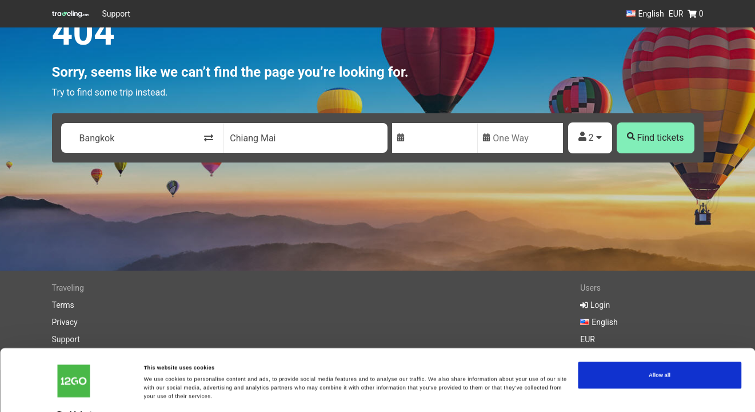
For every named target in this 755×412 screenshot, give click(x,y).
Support (116, 13)
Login (595, 305)
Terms (63, 305)
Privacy (65, 322)
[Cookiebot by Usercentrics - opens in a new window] (74, 392)
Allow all (659, 352)
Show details (160, 393)
